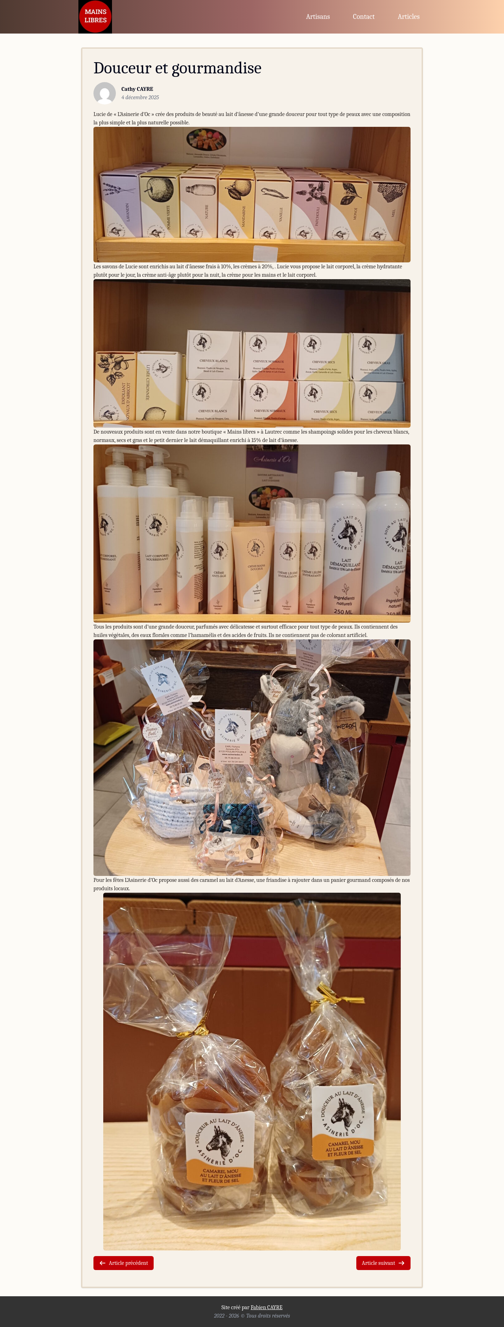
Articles (409, 17)
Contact (364, 17)
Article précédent (123, 1263)
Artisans (318, 17)
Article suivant (383, 1263)
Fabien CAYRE (266, 1307)
